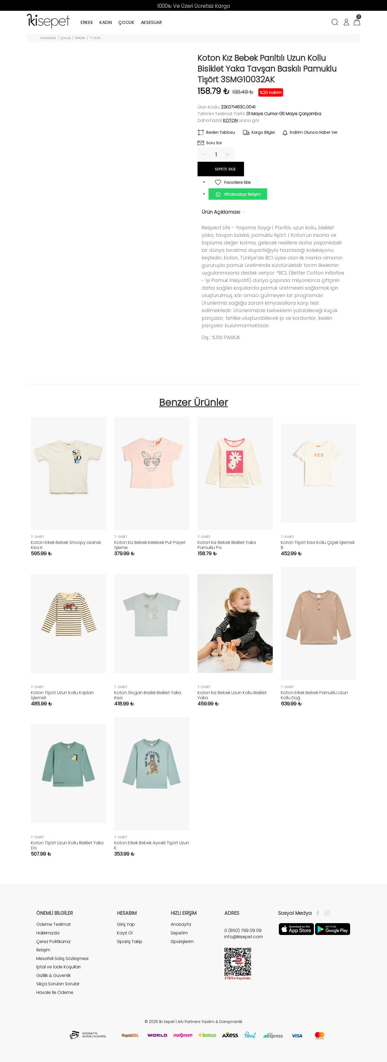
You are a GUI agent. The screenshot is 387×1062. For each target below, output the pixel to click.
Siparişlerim (182, 941)
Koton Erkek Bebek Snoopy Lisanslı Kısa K (66, 545)
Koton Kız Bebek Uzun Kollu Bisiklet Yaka (232, 695)
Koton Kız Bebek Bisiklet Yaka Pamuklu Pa (227, 545)
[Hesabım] (346, 22)
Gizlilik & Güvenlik (53, 975)
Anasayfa (48, 38)
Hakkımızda (47, 933)
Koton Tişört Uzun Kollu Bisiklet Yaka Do (67, 845)
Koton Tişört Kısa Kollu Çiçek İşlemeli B (317, 545)
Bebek (80, 38)
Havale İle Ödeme (54, 992)
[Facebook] (319, 913)
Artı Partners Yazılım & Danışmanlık (210, 1021)
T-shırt (95, 38)
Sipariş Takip (129, 941)
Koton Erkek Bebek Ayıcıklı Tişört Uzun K (151, 845)
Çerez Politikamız (53, 941)
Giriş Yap (126, 924)
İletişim (43, 950)
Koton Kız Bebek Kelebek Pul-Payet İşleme (149, 545)
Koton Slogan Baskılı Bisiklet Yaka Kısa (147, 695)
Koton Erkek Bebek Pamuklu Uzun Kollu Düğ (314, 695)
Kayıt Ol (124, 933)
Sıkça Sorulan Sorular (58, 984)
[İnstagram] (325, 913)
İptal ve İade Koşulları (58, 967)
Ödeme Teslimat (53, 924)
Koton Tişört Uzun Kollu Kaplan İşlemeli (62, 695)
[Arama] (336, 22)
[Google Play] (332, 928)
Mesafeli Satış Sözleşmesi (62, 958)
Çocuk (65, 38)
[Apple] (296, 928)
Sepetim (179, 933)
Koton (230, 120)
